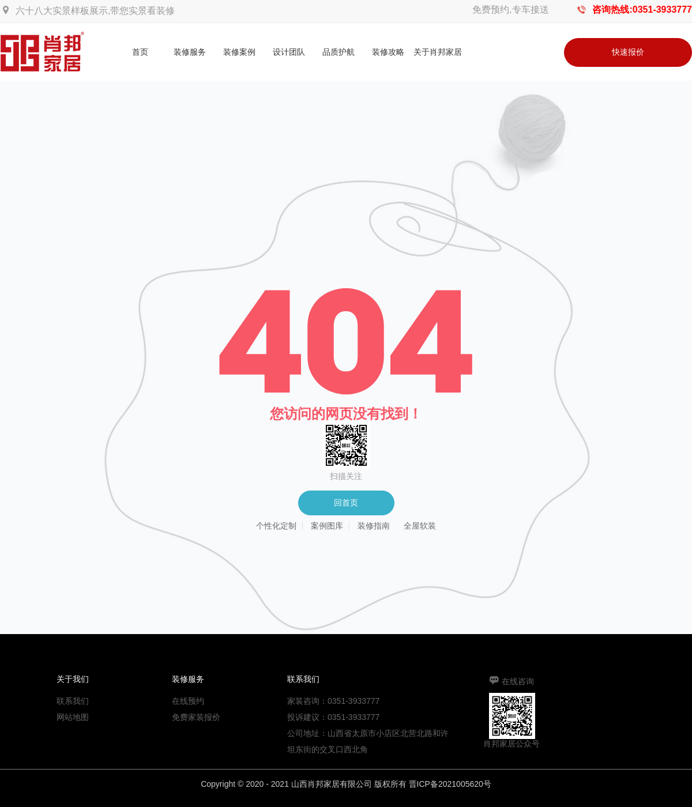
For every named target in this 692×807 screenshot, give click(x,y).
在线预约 (188, 701)
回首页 (346, 502)
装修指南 (374, 526)
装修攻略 (388, 51)
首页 (140, 51)
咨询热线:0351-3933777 (642, 9)
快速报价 (628, 51)
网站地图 (73, 717)
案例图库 (327, 526)
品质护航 (338, 51)
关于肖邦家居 (437, 51)
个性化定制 (276, 526)
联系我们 (73, 701)
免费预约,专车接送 (510, 9)
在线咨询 (518, 681)
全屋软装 (420, 526)
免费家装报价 (196, 717)
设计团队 (289, 51)
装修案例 (239, 51)
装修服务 (190, 51)
